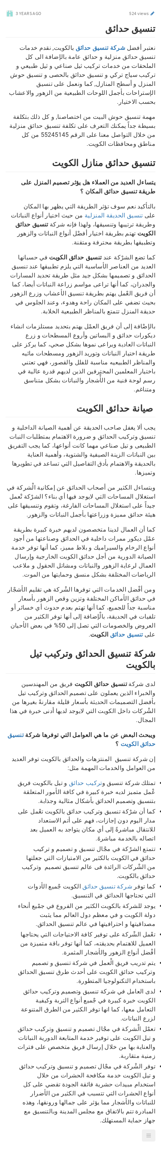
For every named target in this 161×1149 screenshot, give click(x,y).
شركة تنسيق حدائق (107, 886)
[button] (148, 1136)
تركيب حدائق (85, 782)
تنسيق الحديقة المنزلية (114, 215)
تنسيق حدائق (126, 634)
